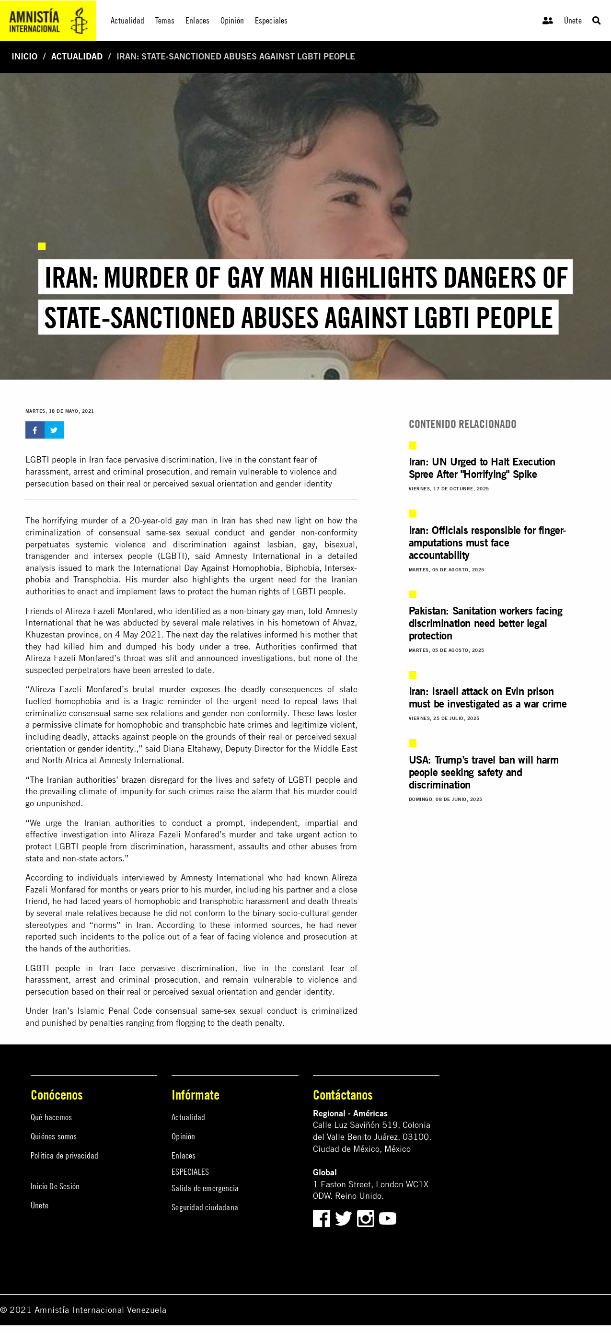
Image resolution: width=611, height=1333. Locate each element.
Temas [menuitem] (165, 20)
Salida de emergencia (205, 1188)
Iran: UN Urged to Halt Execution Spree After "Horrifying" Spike (482, 467)
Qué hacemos (51, 1117)
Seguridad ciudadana (205, 1207)
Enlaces (184, 1155)
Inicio (24, 56)
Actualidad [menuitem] (127, 20)
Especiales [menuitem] (271, 20)
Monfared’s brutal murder (136, 689)
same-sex (163, 532)
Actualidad (77, 56)
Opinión (183, 1136)
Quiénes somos (54, 1136)
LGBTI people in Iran (64, 459)
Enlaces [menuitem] (197, 20)
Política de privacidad (64, 1155)
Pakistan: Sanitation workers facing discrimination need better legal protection (486, 623)
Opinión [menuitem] (232, 20)
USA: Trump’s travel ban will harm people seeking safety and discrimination (484, 772)
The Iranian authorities (73, 780)
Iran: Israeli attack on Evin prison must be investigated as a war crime (488, 697)
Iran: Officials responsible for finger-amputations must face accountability (487, 542)
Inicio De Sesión (55, 1186)
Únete (573, 20)
